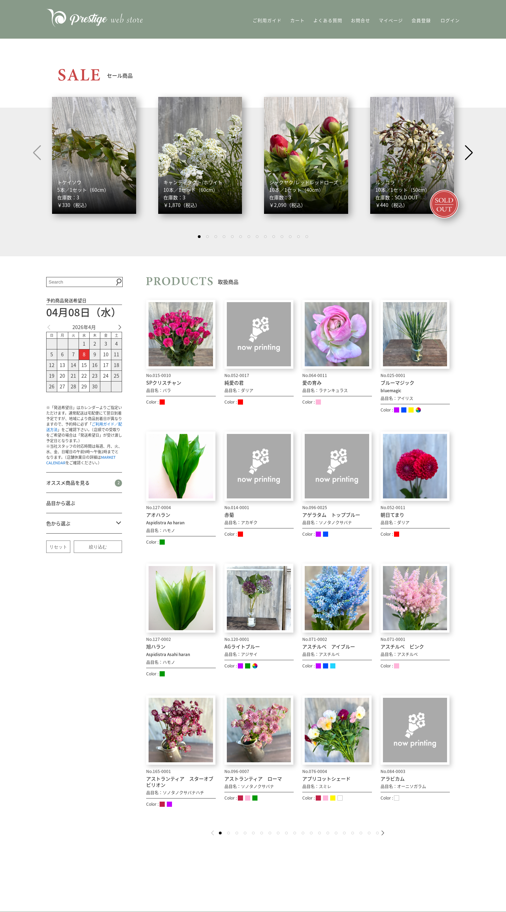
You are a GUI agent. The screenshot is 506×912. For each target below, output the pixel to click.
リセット (58, 546)
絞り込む (98, 546)
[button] (469, 152)
